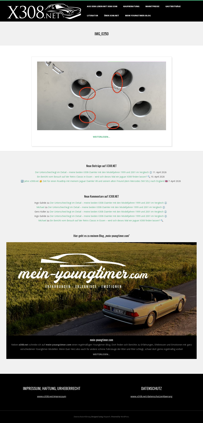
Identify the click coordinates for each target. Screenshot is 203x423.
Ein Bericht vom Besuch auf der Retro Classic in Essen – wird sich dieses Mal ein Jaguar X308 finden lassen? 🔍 (93, 176)
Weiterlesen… (101, 136)
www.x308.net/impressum (51, 396)
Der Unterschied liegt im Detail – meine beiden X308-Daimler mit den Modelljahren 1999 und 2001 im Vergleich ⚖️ (93, 172)
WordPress (125, 417)
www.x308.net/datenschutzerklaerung (151, 396)
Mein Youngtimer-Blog (138, 15)
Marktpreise (152, 6)
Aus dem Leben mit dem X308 (102, 6)
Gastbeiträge (173, 6)
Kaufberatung (131, 6)
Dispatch (106, 417)
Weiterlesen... (101, 354)
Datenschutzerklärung (82, 417)
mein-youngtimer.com (101, 340)
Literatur (92, 15)
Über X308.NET (111, 15)
